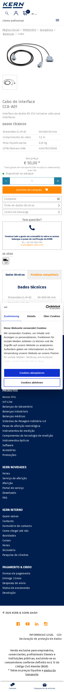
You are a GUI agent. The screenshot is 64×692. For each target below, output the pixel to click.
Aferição (7, 483)
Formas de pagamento (16, 573)
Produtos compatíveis (44, 274)
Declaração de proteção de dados (40, 638)
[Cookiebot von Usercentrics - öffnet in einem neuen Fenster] (46, 307)
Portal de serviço (13, 488)
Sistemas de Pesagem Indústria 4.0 (24, 421)
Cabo (21, 33)
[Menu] (57, 21)
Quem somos (10, 516)
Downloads (9, 492)
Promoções (9, 455)
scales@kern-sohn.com (32, 245)
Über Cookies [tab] (52, 316)
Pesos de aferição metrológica (21, 426)
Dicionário (8, 550)
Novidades (9, 535)
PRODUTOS (29, 29)
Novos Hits (9, 397)
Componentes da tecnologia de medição (27, 435)
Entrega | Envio (11, 578)
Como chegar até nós (15, 530)
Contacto (8, 521)
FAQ (4, 497)
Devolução (9, 592)
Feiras (6, 473)
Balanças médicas (13, 416)
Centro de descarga (32, 212)
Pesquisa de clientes (15, 555)
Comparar (32, 198)
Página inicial (10, 29)
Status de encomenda (16, 588)
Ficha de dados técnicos (32, 205)
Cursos (6, 540)
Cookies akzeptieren (32, 372)
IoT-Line (7, 401)
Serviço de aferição (14, 478)
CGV (59, 634)
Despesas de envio (14, 583)
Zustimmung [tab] (11, 316)
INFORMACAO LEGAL (41, 634)
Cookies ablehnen (32, 382)
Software (8, 445)
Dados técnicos (15, 274)
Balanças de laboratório (17, 406)
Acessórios (46, 29)
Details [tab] (31, 316)
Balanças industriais (15, 411)
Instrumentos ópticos (15, 440)
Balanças (8, 33)
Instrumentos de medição (18, 430)
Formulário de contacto (17, 526)
